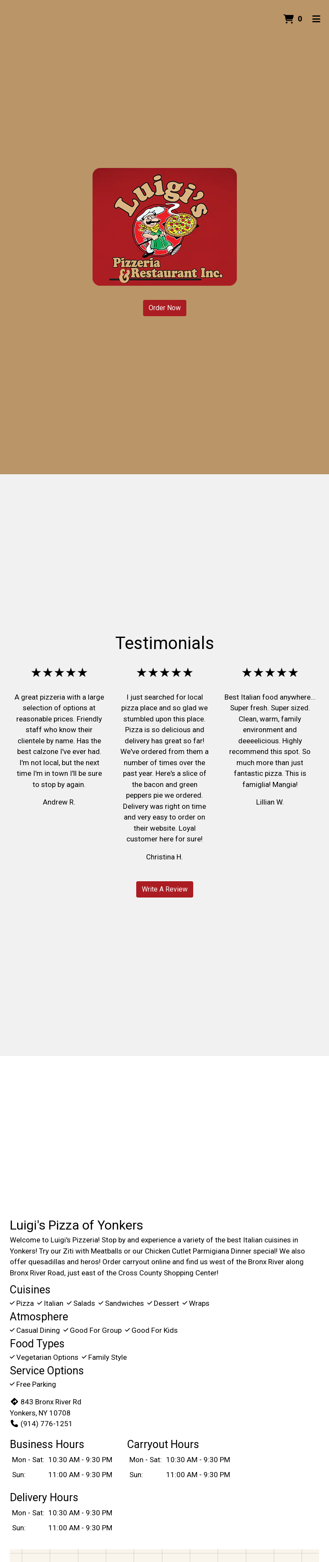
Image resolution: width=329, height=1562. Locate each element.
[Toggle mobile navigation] (316, 19)
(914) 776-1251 (41, 1423)
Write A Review (165, 889)
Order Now (165, 308)
